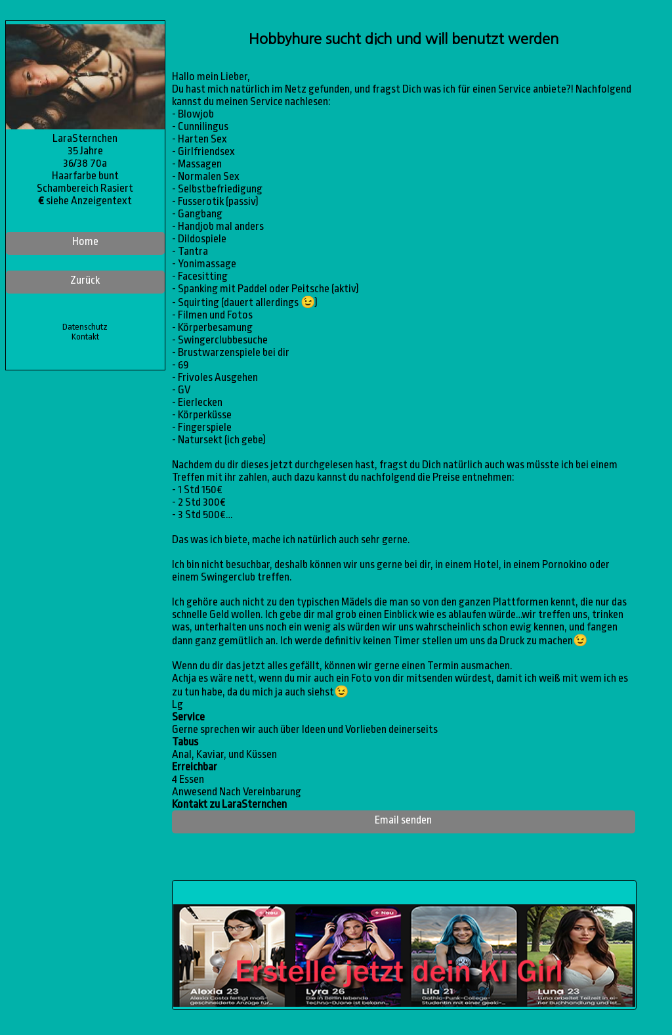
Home (85, 241)
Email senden (403, 820)
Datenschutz (85, 327)
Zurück (85, 280)
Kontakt (85, 336)
